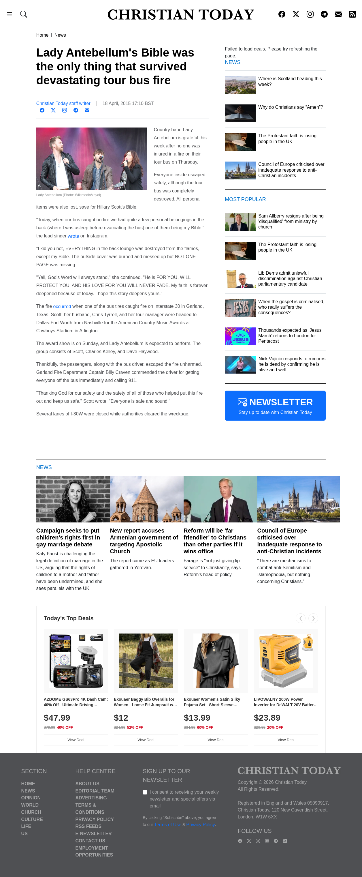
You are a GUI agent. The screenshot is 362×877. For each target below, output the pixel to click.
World (30, 805)
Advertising (91, 797)
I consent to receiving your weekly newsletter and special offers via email (184, 799)
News (60, 35)
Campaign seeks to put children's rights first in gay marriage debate (68, 537)
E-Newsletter (93, 833)
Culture (32, 819)
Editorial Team (94, 790)
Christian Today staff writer (63, 103)
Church (31, 812)
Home (42, 35)
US (24, 833)
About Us (87, 783)
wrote (73, 235)
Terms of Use (167, 824)
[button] (9, 15)
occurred (62, 306)
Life (26, 826)
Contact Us (90, 840)
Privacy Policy (94, 819)
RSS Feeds (88, 826)
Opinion (31, 797)
